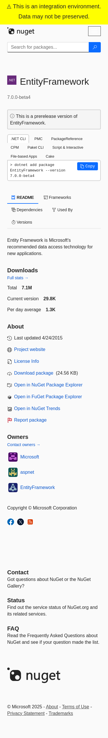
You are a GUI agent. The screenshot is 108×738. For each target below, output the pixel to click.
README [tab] (23, 197)
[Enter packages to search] (48, 47)
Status (16, 600)
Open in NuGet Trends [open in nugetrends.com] (37, 408)
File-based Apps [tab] (24, 156)
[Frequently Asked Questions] (13, 628)
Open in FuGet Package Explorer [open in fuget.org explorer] (48, 396)
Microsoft (29, 456)
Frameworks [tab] (57, 197)
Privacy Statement (26, 713)
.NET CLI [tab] (18, 139)
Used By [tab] (62, 210)
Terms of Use (75, 706)
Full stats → (18, 277)
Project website (30, 349)
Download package (33, 373)
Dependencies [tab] (27, 210)
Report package (30, 420)
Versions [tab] (22, 222)
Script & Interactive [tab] (67, 147)
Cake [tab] (50, 156)
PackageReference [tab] (67, 139)
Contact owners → (23, 444)
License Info (26, 361)
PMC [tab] (38, 139)
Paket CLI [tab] (35, 147)
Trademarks (61, 713)
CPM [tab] (15, 147)
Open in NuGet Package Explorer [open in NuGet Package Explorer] (48, 384)
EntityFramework (37, 487)
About (52, 706)
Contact (18, 572)
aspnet (27, 472)
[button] (87, 166)
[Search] (95, 47)
